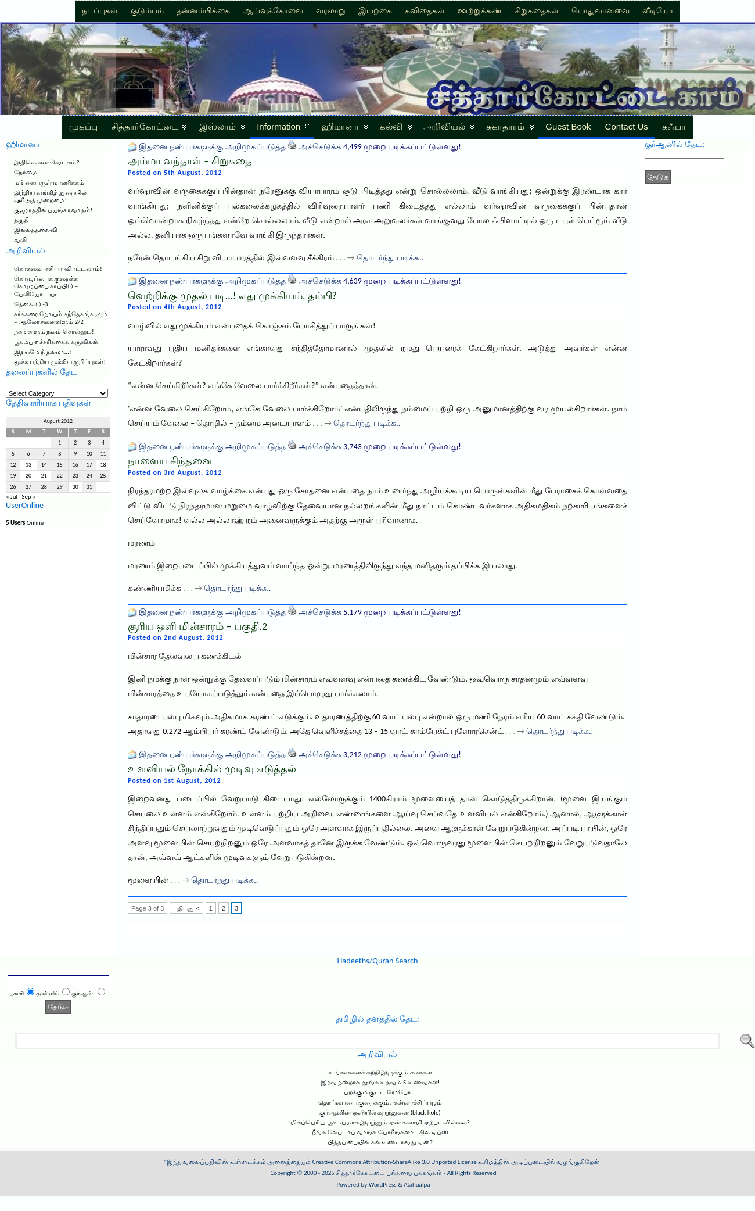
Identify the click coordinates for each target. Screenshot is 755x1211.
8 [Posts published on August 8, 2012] (59, 453)
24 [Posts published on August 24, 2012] (89, 475)
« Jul (11, 496)
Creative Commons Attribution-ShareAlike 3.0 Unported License (394, 1162)
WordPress (383, 1184)
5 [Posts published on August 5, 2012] (13, 453)
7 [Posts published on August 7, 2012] (43, 453)
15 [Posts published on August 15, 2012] (60, 464)
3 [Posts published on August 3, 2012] (89, 442)
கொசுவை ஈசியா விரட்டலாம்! (58, 269)
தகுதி (21, 220)
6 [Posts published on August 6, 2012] (28, 453)
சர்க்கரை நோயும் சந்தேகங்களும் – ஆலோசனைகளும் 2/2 (60, 317)
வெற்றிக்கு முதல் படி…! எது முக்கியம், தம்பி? (232, 295)
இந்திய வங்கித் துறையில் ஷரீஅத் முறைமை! (50, 196)
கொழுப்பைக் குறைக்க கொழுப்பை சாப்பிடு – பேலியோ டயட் (46, 286)
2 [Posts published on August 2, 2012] (75, 442)
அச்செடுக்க (320, 147)
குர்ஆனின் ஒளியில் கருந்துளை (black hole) (379, 1112)
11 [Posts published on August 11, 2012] (103, 453)
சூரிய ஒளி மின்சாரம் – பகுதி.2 (197, 626)
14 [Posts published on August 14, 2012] (44, 464)
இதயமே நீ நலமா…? (43, 352)
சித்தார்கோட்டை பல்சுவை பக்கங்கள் (389, 1173)
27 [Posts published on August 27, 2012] (28, 486)
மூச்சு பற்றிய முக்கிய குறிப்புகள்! (60, 362)
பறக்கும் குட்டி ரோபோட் (380, 1092)
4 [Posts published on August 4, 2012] (103, 442)
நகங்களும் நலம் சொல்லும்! (54, 331)
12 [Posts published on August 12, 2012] (13, 464)
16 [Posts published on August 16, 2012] (75, 464)
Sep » (28, 496)
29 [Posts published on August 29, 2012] (60, 486)
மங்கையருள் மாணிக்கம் (49, 183)
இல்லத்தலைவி (35, 230)
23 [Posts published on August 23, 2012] (75, 475)
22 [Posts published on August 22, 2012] (60, 475)
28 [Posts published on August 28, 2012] (44, 486)
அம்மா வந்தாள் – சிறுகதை (190, 161)
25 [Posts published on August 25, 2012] (103, 475)
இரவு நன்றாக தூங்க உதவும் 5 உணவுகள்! (380, 1082)
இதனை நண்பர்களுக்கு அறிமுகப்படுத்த (212, 147)
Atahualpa (417, 1184)
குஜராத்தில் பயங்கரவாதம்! (53, 210)
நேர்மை (25, 172)
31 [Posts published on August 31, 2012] (89, 486)
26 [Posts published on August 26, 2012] (13, 486)
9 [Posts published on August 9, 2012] (75, 453)
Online (25, 522)
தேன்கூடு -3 (31, 304)
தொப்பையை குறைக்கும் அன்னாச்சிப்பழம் (380, 1102)
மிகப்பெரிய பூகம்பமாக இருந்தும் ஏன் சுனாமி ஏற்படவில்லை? (380, 1122)
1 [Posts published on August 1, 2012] (59, 442)
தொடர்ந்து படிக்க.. (390, 258)
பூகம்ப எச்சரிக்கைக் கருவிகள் (56, 342)
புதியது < (186, 908)
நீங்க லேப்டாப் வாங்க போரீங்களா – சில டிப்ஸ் (380, 1132)
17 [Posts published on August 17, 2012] (89, 464)
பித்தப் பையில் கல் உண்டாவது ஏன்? (380, 1142)
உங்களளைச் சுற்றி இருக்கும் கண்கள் (380, 1072)
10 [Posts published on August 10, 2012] (89, 453)
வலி (20, 240)
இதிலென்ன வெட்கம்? (47, 162)
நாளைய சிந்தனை (170, 460)
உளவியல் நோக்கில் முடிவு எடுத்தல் (212, 768)
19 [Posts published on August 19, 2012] (13, 475)
